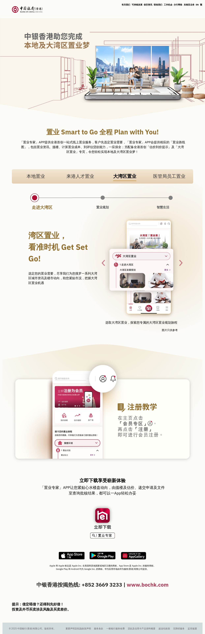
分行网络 (178, 4)
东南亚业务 (189, 4)
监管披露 (192, 628)
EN (197, 4)
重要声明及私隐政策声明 (78, 628)
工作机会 (168, 4)
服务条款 (98, 628)
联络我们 (158, 4)
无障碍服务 (179, 628)
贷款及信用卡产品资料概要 (141, 628)
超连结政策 (164, 628)
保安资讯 (148, 4)
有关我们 (126, 4)
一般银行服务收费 (115, 628)
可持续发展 (137, 4)
